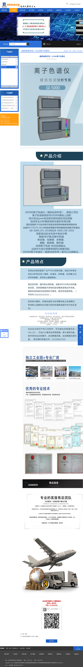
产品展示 (13, 10)
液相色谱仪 (4, 64)
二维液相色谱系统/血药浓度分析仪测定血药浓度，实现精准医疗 (10, 100)
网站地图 (28, 648)
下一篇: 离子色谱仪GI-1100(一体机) (29, 636)
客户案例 (31, 10)
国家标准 (59, 10)
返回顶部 (78, 649)
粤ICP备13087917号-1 (18, 665)
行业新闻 (68, 10)
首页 (70, 50)
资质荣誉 (40, 10)
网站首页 (4, 10)
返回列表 (51, 641)
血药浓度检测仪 (5, 59)
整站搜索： (6, 44)
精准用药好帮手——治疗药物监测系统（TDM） (10, 108)
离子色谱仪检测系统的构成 (7, 97)
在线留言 (77, 10)
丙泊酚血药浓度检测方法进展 (8, 105)
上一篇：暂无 (23, 634)
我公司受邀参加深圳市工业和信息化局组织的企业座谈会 (10, 102)
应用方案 (22, 10)
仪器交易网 (22, 648)
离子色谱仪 (4, 67)
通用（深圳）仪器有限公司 (12, 648)
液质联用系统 (5, 61)
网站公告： (48, 44)
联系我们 (49, 10)
